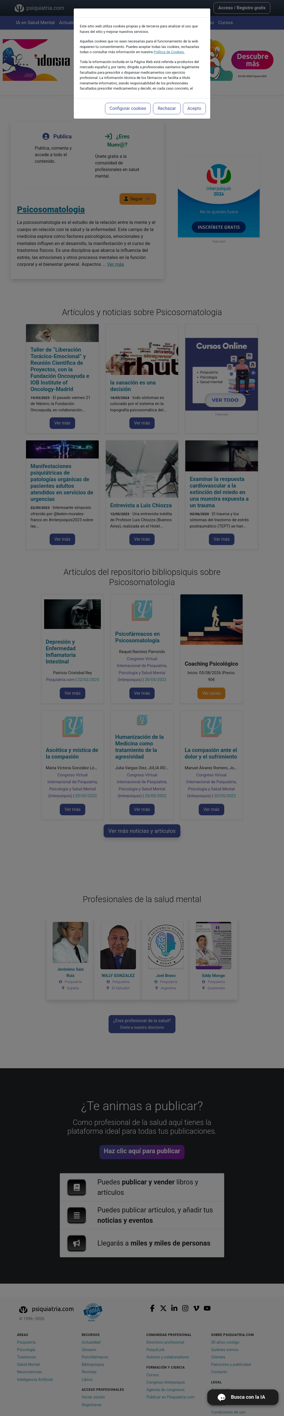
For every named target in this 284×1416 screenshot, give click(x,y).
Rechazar (167, 108)
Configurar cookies (128, 108)
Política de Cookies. (169, 52)
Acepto (194, 108)
